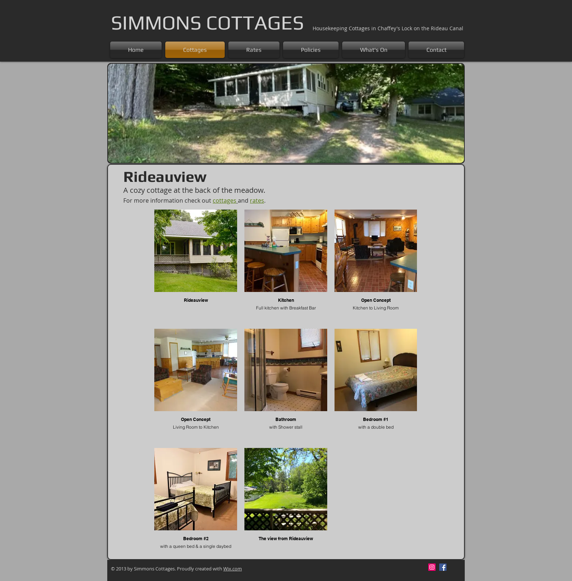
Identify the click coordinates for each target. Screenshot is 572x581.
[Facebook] (443, 567)
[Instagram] (432, 567)
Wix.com (232, 568)
